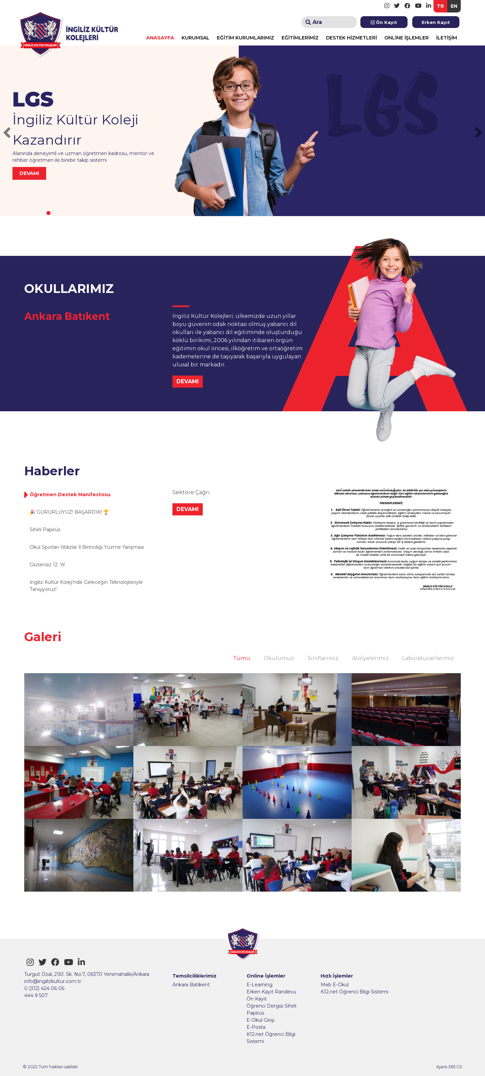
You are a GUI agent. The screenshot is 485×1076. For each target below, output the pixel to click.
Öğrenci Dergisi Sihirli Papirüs (271, 1009)
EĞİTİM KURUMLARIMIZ (245, 38)
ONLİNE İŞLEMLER (406, 38)
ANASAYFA (160, 38)
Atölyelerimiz (370, 658)
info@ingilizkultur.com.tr (52, 981)
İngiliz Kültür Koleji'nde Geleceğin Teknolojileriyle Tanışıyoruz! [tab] (86, 585)
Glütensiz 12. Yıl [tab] (47, 565)
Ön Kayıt (384, 22)
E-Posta (256, 1027)
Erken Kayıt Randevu (271, 992)
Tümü (241, 658)
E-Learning (259, 985)
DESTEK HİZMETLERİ (351, 38)
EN (454, 6)
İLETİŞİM (446, 38)
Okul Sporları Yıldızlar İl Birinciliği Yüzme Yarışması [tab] (87, 547)
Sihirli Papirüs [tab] (45, 530)
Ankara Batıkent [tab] (67, 316)
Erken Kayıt (436, 22)
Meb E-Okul (335, 985)
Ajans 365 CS (449, 1066)
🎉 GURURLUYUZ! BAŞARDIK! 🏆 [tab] (69, 512)
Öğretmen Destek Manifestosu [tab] (70, 494)
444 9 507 (36, 995)
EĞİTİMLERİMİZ (300, 38)
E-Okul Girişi (260, 1020)
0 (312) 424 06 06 (44, 988)
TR (440, 6)
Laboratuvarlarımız (428, 658)
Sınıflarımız (323, 658)
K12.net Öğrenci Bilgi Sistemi (271, 1037)
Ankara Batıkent (191, 985)
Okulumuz (279, 658)
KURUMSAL (195, 38)
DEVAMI (187, 381)
